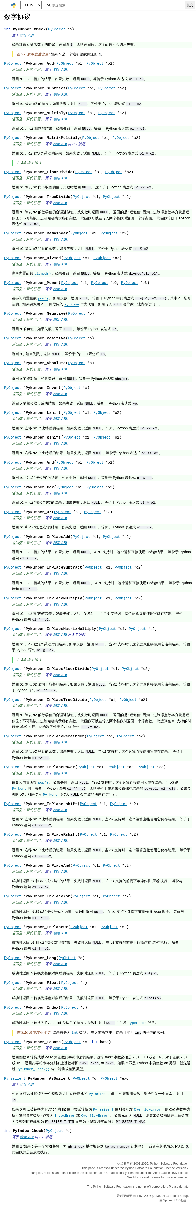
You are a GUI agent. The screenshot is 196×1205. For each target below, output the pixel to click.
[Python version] (31, 5)
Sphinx (168, 1200)
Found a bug (179, 1196)
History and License (146, 1177)
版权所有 (126, 1163)
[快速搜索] (115, 5)
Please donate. (179, 1186)
